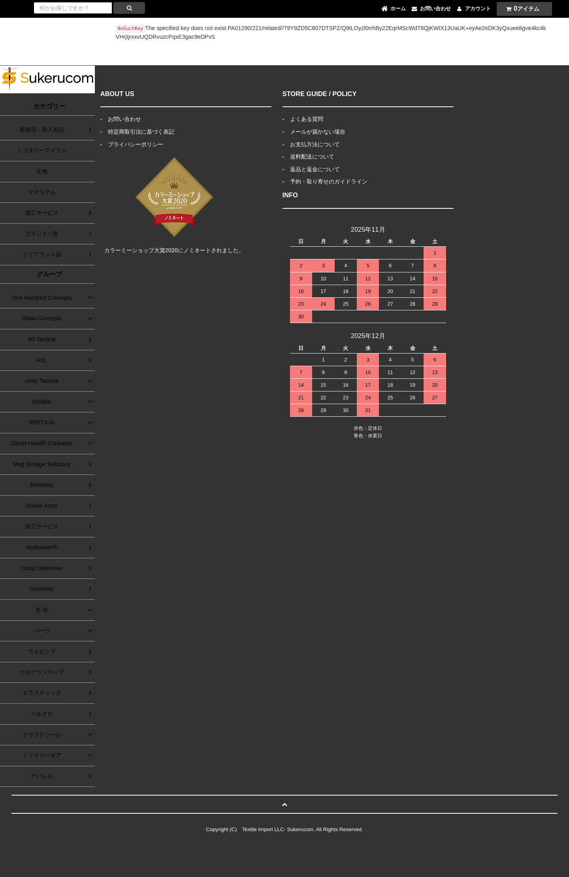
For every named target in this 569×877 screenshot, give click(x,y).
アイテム (521, 8)
